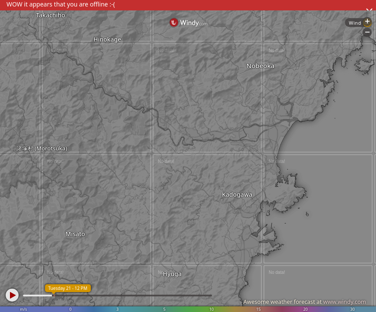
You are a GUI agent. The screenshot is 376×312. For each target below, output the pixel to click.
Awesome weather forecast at (304, 302)
